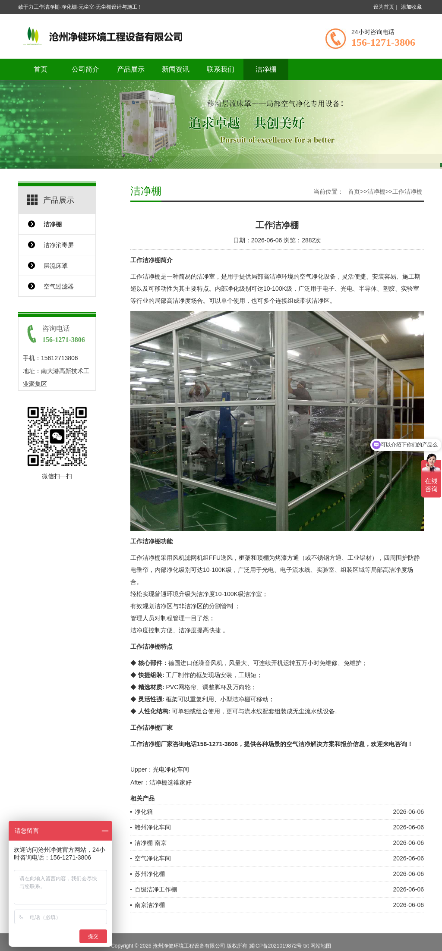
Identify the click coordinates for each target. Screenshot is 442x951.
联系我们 (220, 69)
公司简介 (85, 69)
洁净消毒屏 (59, 245)
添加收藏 (411, 7)
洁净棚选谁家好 (170, 782)
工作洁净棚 (407, 191)
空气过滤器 (59, 286)
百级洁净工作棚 (156, 889)
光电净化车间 (171, 769)
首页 (40, 69)
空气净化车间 (153, 858)
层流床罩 (56, 265)
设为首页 (383, 7)
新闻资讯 (175, 69)
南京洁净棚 (150, 904)
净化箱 (144, 811)
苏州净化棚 (150, 873)
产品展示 (131, 69)
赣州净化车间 (153, 827)
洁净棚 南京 (151, 842)
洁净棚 (266, 69)
